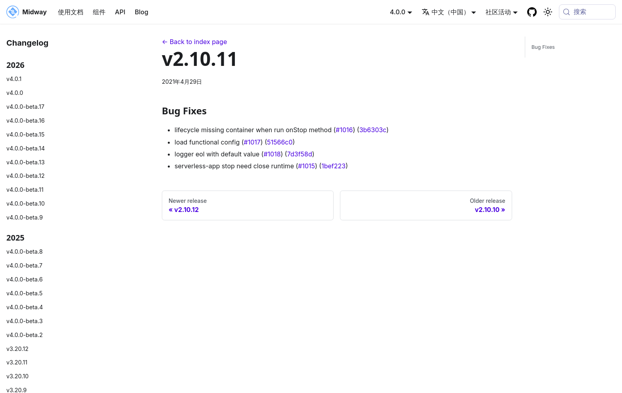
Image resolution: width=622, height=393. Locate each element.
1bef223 (333, 166)
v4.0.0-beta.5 (24, 293)
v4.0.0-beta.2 (24, 334)
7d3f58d (299, 154)
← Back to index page (194, 42)
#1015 (306, 166)
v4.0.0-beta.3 (24, 321)
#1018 (271, 154)
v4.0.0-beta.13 (25, 162)
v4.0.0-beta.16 (25, 120)
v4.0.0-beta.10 (25, 203)
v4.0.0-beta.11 (25, 189)
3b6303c (372, 130)
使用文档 (70, 12)
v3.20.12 (17, 348)
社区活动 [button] (498, 12)
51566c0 (280, 142)
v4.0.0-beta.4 (24, 307)
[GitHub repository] (531, 12)
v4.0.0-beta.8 (24, 251)
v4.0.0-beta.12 (25, 175)
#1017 (252, 142)
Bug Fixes (543, 47)
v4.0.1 (13, 78)
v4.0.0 (14, 92)
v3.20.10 (17, 376)
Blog (141, 12)
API (120, 12)
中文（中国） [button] (446, 12)
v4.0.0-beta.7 (24, 265)
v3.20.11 (16, 362)
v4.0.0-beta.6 (24, 279)
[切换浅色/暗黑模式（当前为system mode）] (547, 12)
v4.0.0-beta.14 (25, 148)
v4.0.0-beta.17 (25, 106)
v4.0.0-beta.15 (25, 134)
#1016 (344, 130)
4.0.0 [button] (397, 12)
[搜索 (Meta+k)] (587, 11)
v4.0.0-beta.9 (24, 217)
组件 (99, 12)
